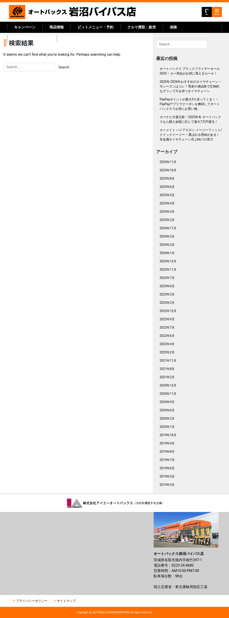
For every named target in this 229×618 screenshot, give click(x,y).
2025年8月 (167, 178)
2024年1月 (167, 253)
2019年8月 (167, 451)
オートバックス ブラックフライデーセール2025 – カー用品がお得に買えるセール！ (190, 71)
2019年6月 (167, 468)
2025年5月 (167, 195)
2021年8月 (167, 369)
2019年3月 (167, 484)
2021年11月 (168, 360)
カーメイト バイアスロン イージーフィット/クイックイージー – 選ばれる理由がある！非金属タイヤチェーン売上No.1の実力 (191, 134)
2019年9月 (167, 443)
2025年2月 (167, 220)
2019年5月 (167, 476)
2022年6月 (167, 336)
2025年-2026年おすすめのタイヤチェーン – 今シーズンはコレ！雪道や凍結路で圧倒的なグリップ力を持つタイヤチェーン (190, 86)
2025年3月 (167, 211)
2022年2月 (167, 352)
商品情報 (56, 27)
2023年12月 (168, 261)
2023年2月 (167, 302)
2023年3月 (167, 294)
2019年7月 (167, 460)
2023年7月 (167, 278)
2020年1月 (167, 427)
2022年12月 (168, 311)
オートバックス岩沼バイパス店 (72, 12)
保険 (173, 27)
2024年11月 (168, 228)
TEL (206, 11)
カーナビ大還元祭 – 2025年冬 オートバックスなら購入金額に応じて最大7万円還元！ (190, 119)
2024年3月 (167, 236)
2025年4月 (167, 203)
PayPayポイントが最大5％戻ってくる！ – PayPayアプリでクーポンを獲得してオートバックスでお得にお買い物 (190, 104)
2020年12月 (168, 385)
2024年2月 (167, 244)
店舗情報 (71, 38)
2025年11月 (168, 162)
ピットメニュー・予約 (95, 27)
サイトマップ (66, 601)
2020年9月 (167, 402)
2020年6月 (167, 410)
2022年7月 (167, 327)
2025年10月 (168, 170)
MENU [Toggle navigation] (217, 11)
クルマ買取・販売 (141, 27)
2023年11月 (168, 269)
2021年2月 (167, 377)
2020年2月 (167, 418)
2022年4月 (167, 344)
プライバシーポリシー (31, 601)
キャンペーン (25, 27)
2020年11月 (168, 393)
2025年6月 (167, 187)
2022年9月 (167, 319)
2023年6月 (167, 286)
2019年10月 (168, 435)
